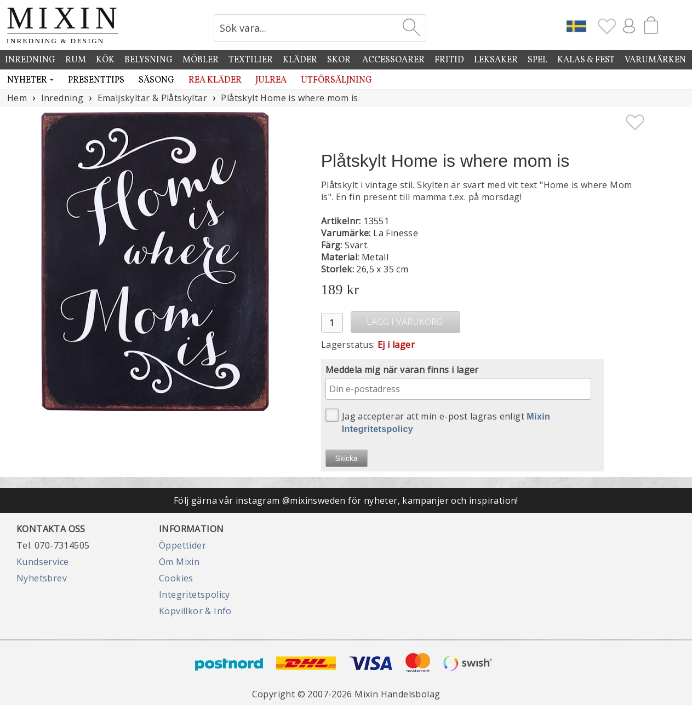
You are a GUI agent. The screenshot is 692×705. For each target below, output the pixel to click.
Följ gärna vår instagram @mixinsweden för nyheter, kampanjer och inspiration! (346, 500)
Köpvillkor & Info (195, 611)
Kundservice (42, 562)
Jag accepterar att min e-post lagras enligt (438, 421)
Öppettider (182, 545)
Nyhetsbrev (41, 578)
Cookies (176, 578)
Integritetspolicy (194, 595)
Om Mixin (179, 562)
